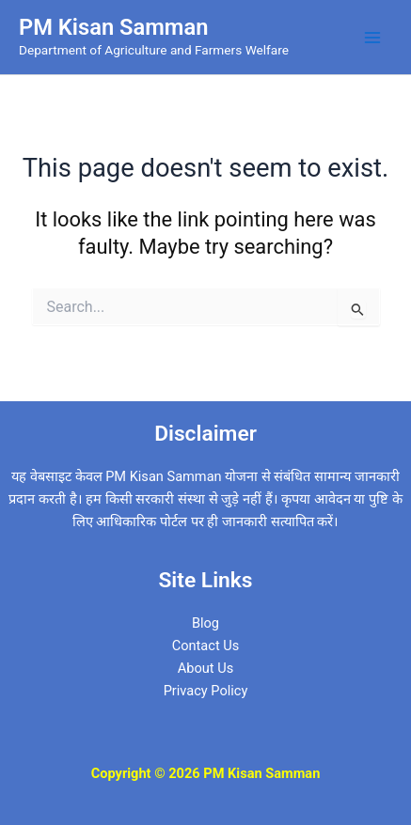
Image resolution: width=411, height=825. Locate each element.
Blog (205, 623)
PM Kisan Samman (113, 27)
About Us (205, 668)
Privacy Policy (206, 690)
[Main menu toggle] (372, 37)
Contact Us (206, 645)
